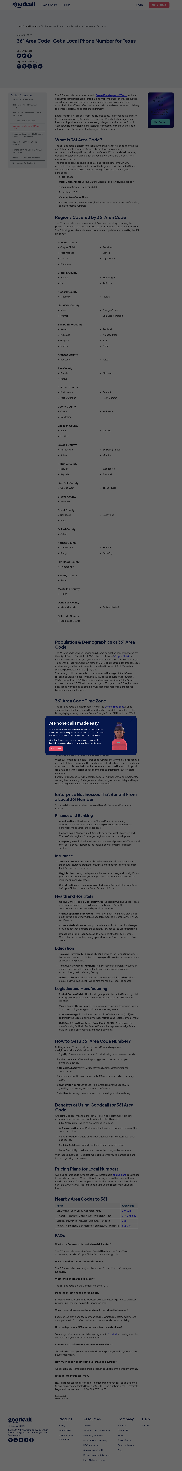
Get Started (56, 749)
